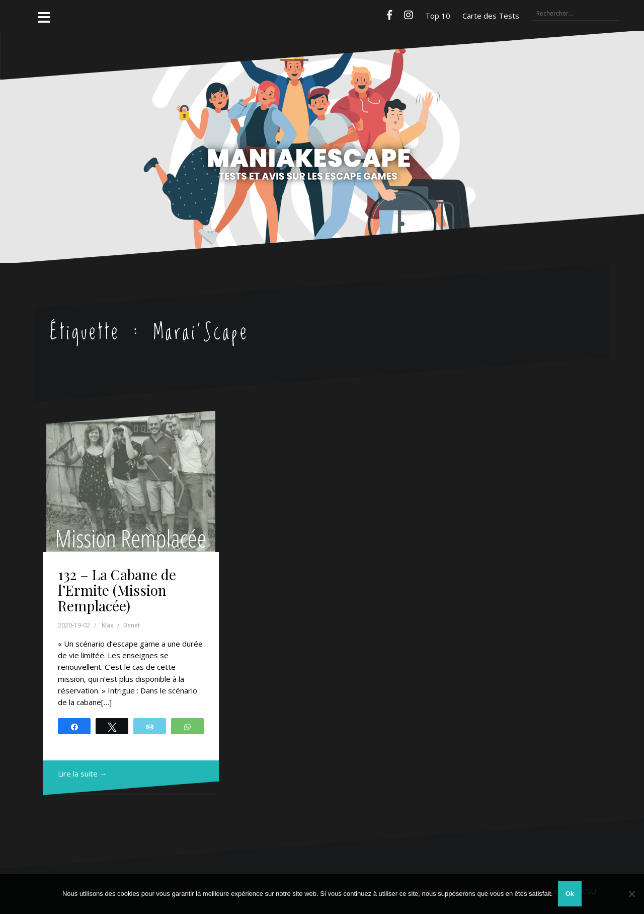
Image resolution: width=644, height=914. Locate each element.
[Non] (631, 894)
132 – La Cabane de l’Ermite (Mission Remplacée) (117, 590)
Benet (131, 625)
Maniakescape (322, 127)
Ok (570, 893)
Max (107, 625)
